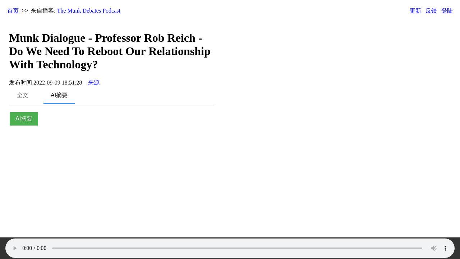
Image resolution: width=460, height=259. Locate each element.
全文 (22, 95)
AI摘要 (59, 95)
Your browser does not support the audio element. (230, 248)
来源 (94, 82)
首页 (13, 11)
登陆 (447, 11)
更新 (415, 11)
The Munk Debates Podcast (88, 11)
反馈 (431, 11)
